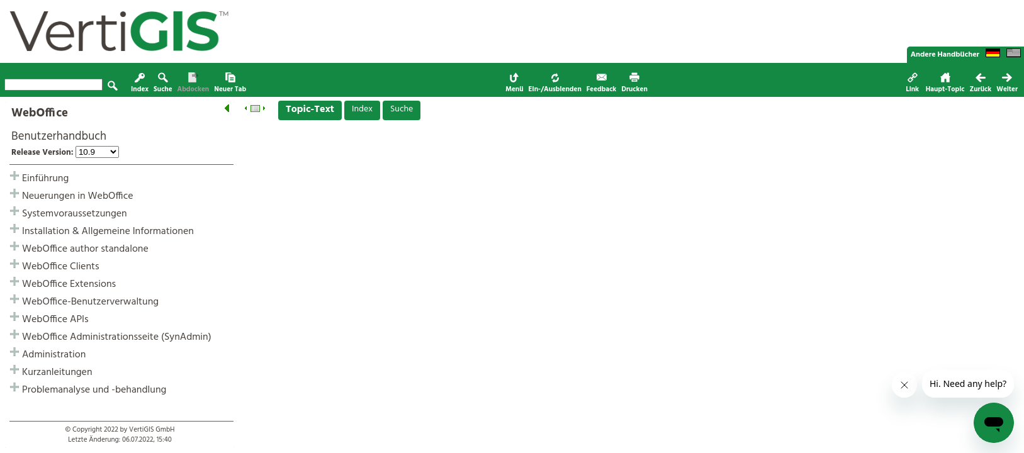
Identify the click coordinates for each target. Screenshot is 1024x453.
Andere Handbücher (945, 54)
